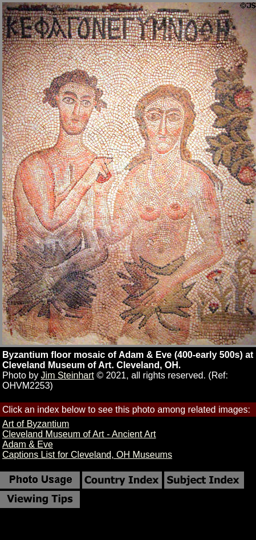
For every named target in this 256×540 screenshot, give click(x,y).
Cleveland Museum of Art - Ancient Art (79, 434)
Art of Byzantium (35, 424)
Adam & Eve (27, 444)
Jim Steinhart (67, 375)
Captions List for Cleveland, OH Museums (87, 455)
